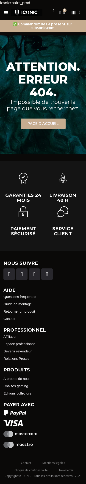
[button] (43, 124)
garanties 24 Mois (23, 197)
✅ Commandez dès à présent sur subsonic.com (42, 26)
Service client (62, 231)
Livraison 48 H (62, 197)
